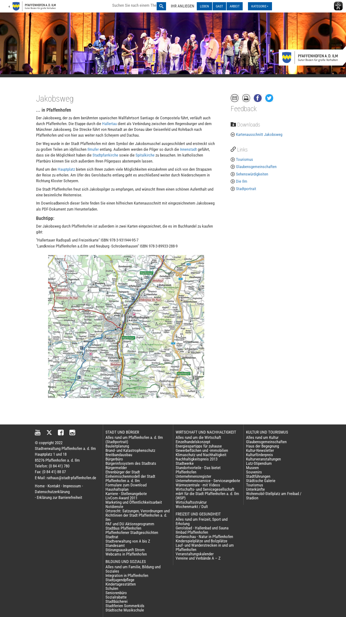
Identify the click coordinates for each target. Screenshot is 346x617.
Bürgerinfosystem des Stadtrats (130, 463)
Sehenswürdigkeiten (252, 174)
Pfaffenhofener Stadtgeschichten (131, 532)
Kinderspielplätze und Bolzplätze (201, 541)
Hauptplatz (67, 169)
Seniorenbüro (116, 593)
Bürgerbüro (114, 459)
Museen (252, 468)
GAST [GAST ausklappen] (219, 6)
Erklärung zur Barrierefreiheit (59, 497)
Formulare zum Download (126, 485)
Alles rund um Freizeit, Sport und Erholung (202, 521)
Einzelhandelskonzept (193, 442)
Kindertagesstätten (120, 584)
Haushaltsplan (117, 489)
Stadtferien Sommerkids (124, 606)
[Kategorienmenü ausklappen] (260, 6)
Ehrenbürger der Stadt (122, 472)
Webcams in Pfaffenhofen (126, 554)
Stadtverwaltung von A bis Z (127, 541)
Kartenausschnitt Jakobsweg (259, 134)
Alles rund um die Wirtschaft (198, 437)
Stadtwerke (185, 463)
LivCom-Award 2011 (121, 498)
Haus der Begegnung (262, 446)
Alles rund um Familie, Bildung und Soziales (133, 569)
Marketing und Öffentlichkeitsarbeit (133, 502)
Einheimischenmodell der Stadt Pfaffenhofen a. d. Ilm (130, 478)
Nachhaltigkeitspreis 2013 (196, 459)
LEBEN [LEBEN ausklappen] (204, 6)
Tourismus (244, 159)
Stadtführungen (258, 476)
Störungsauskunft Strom (125, 550)
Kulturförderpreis (259, 455)
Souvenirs (254, 472)
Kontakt (54, 486)
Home (40, 486)
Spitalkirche (145, 155)
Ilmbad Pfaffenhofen (192, 532)
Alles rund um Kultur (262, 437)
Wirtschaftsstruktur (191, 502)
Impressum (72, 486)
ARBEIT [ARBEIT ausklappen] (235, 6)
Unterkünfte (255, 489)
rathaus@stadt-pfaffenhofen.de (71, 477)
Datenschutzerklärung (52, 491)
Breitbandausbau (118, 455)
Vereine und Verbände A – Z (198, 558)
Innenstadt (189, 149)
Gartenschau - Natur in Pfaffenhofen (204, 536)
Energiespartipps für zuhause (199, 446)
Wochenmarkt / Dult (192, 506)
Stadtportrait (246, 188)
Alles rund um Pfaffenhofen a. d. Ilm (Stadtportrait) (134, 439)
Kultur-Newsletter (260, 450)
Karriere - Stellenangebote (126, 493)
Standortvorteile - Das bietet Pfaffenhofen (198, 470)
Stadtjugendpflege (119, 580)
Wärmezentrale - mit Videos (198, 485)
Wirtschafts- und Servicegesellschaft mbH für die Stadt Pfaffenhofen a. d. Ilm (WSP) (207, 493)
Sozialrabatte (116, 597)
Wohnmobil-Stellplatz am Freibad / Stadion (273, 495)
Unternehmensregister (193, 476)
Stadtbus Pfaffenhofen (123, 528)
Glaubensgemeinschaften (256, 166)
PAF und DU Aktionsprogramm (129, 524)
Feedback (244, 109)
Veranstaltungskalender (195, 554)
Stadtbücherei (116, 601)
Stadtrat (111, 537)
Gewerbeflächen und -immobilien (202, 450)
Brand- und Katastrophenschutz (130, 450)
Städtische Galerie (260, 480)
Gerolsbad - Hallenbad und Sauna (202, 528)
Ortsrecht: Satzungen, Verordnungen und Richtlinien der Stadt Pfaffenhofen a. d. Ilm (137, 515)
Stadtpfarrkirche (106, 155)
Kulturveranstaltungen (263, 459)
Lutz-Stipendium (259, 463)
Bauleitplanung (117, 446)
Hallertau (110, 123)
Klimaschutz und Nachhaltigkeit (201, 455)
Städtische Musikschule (124, 610)
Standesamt (115, 545)
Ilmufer (93, 149)
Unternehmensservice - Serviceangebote (208, 480)
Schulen (111, 588)
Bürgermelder (116, 468)
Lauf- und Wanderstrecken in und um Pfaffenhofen (205, 547)
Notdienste (114, 506)
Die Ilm (241, 181)
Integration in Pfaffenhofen (126, 575)
